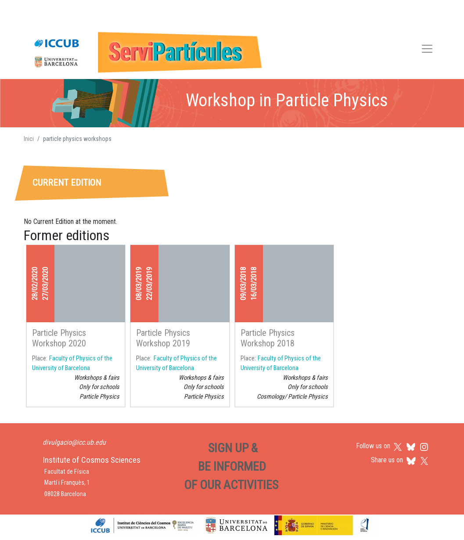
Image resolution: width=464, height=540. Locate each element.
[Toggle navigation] (427, 50)
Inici (29, 138)
